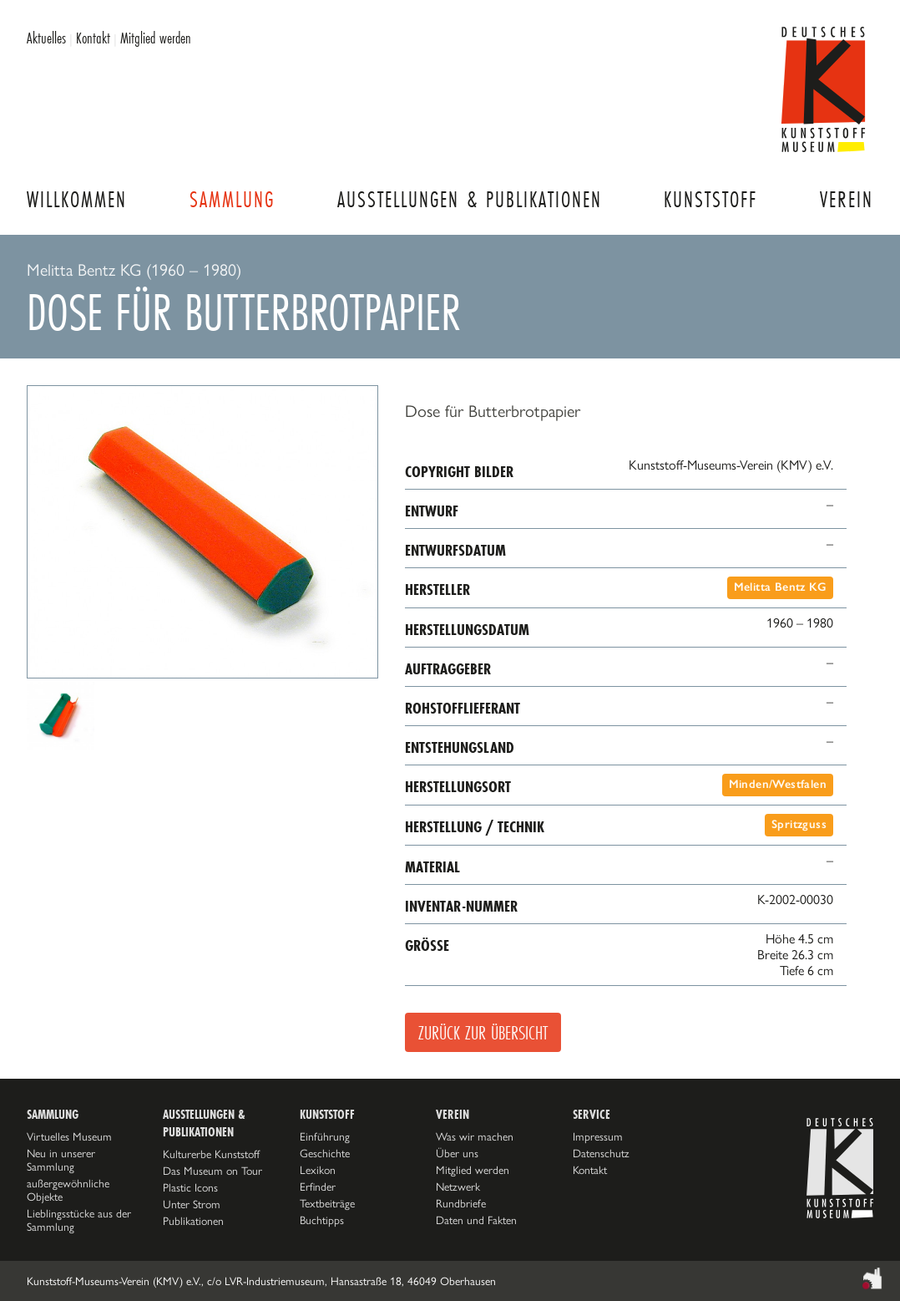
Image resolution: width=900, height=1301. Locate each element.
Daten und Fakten (476, 1220)
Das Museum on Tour (212, 1170)
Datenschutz (601, 1153)
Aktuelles (46, 37)
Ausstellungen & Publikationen (469, 199)
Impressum (598, 1136)
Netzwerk (458, 1186)
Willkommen (77, 199)
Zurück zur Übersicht (483, 1032)
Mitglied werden (155, 37)
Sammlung (232, 199)
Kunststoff (710, 199)
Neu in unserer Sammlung (61, 1159)
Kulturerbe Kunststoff (211, 1154)
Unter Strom (191, 1204)
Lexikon (318, 1169)
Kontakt (93, 37)
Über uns (457, 1153)
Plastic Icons (190, 1187)
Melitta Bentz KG (780, 587)
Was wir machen (474, 1136)
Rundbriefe (461, 1203)
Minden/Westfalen (778, 784)
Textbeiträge (327, 1203)
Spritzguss (799, 824)
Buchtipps (322, 1220)
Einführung (325, 1136)
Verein (846, 199)
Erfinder (318, 1186)
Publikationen (193, 1220)
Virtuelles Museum (69, 1136)
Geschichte (325, 1153)
